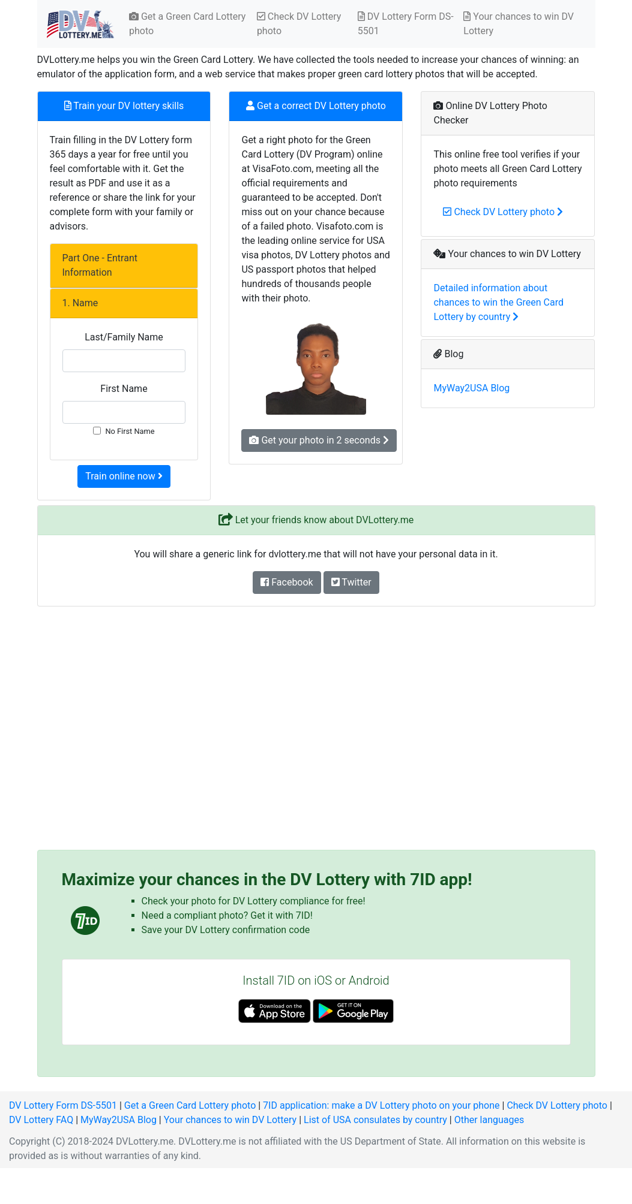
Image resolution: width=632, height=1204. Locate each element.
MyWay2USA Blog (471, 388)
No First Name (129, 431)
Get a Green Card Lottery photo (187, 24)
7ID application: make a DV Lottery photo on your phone (381, 1105)
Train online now (123, 476)
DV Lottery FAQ (41, 1119)
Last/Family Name (124, 337)
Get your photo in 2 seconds (318, 440)
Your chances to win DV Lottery (518, 24)
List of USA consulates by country (375, 1119)
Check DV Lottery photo (299, 24)
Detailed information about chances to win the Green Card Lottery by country (498, 302)
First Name (123, 388)
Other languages (489, 1119)
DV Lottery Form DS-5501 (406, 24)
